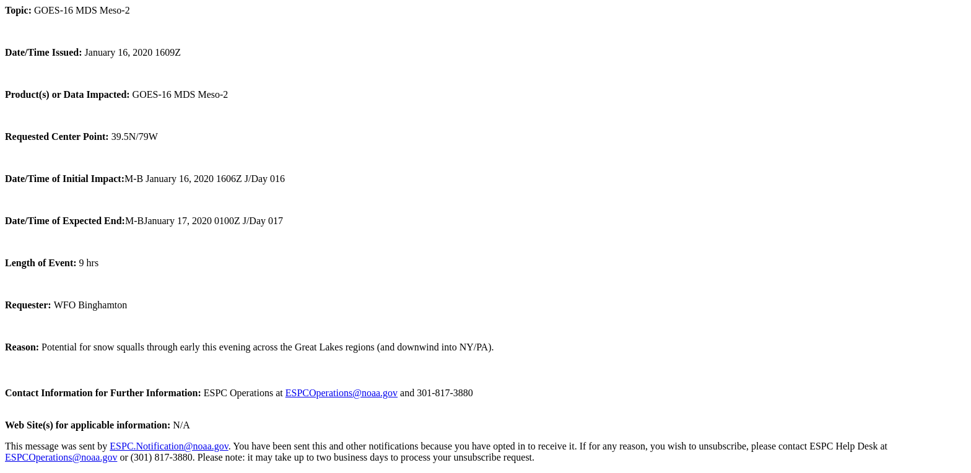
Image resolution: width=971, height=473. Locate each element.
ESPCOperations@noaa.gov (341, 393)
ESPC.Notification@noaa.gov (169, 446)
